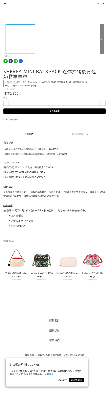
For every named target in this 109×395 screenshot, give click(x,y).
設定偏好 (62, 380)
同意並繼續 (76, 380)
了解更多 (49, 373)
